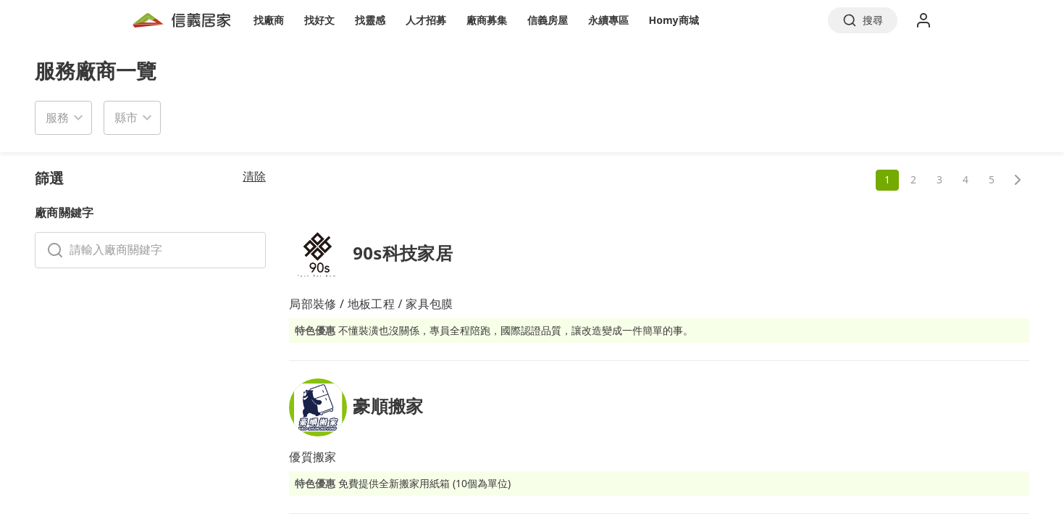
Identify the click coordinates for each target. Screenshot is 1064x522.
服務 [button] (57, 117)
